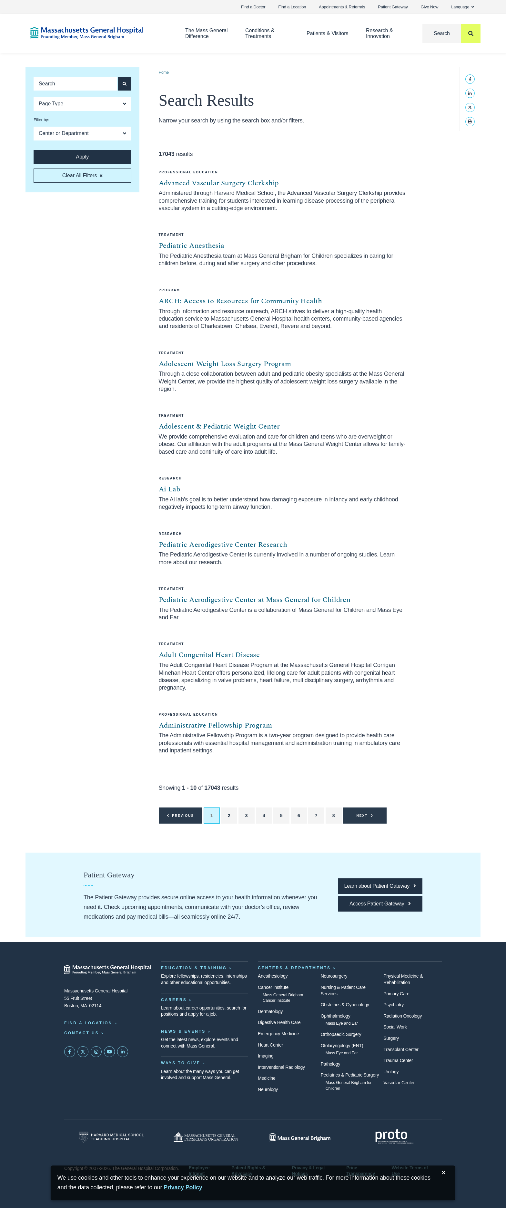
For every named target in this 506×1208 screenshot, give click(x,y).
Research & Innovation (379, 33)
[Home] (98, 33)
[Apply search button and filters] (124, 84)
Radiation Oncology (402, 1016)
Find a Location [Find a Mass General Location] (88, 1023)
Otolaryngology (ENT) (342, 1045)
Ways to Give (180, 1063)
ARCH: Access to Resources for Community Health (240, 301)
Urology (391, 1071)
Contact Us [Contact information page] (81, 1033)
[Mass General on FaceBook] (69, 1051)
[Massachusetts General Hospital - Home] (107, 970)
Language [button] (462, 7)
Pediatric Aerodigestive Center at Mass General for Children (254, 599)
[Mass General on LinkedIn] (122, 1051)
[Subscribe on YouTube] (109, 1051)
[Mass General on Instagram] (96, 1051)
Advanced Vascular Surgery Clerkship (219, 183)
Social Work (395, 1026)
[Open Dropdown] (82, 104)
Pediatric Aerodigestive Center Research (223, 544)
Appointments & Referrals (342, 7)
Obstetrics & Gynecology (345, 1004)
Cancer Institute (273, 987)
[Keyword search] (75, 84)
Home (164, 72)
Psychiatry (393, 1004)
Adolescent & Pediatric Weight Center (219, 426)
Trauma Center (398, 1060)
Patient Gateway (393, 7)
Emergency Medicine (278, 1033)
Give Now (430, 7)
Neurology (268, 1089)
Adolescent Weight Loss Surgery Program (225, 364)
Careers (174, 1000)
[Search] (451, 33)
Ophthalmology (335, 1016)
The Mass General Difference (206, 33)
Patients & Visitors (328, 33)
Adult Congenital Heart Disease (209, 655)
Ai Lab (169, 489)
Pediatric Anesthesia (191, 245)
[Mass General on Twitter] (82, 1051)
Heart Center (270, 1045)
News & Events (183, 1031)
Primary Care (396, 993)
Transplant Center (400, 1049)
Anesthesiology (273, 976)
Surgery (391, 1038)
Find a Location (292, 7)
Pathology (330, 1064)
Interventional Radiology (281, 1067)
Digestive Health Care (279, 1022)
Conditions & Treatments (260, 33)
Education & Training (194, 968)
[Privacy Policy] (183, 1187)
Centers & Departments (294, 968)
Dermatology (270, 1011)
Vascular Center (399, 1082)
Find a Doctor (253, 7)
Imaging (266, 1055)
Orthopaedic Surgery (341, 1034)
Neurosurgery (334, 976)
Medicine (267, 1078)
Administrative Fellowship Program (215, 725)
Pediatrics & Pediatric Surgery (350, 1075)
